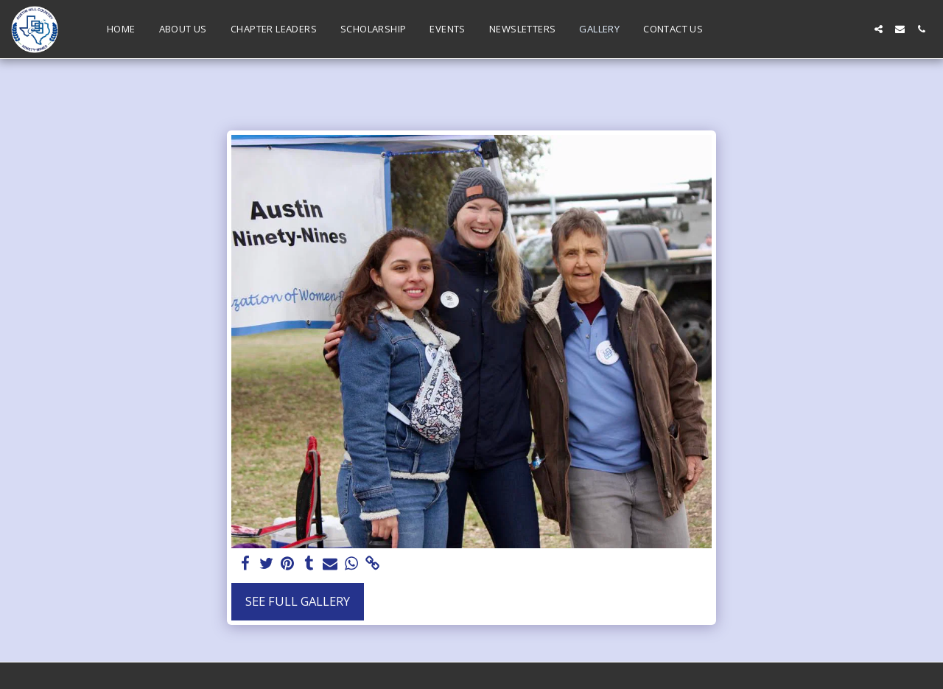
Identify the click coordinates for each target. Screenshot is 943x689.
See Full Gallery (297, 600)
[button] (878, 29)
